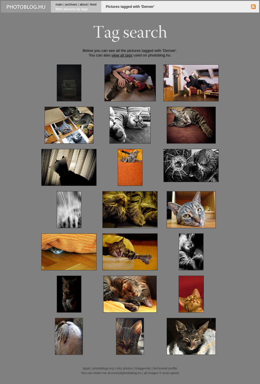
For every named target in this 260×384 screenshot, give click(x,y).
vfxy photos (124, 368)
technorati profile (165, 368)
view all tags (121, 55)
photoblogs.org (103, 368)
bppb (86, 368)
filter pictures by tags (72, 9)
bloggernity (143, 368)
